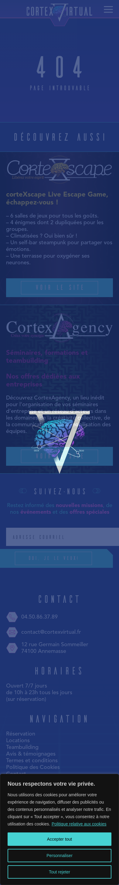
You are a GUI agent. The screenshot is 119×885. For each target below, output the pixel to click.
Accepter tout (59, 839)
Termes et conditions (32, 760)
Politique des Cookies (33, 767)
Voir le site (59, 287)
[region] (59, 829)
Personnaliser (59, 855)
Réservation (20, 734)
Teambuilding (22, 747)
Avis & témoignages (31, 754)
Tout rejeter (59, 872)
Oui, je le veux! (67, 558)
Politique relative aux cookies (79, 824)
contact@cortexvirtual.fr (43, 632)
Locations (18, 740)
